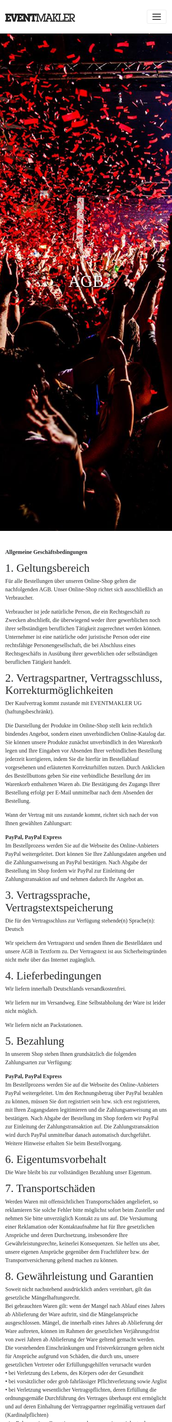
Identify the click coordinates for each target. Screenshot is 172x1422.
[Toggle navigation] (156, 17)
